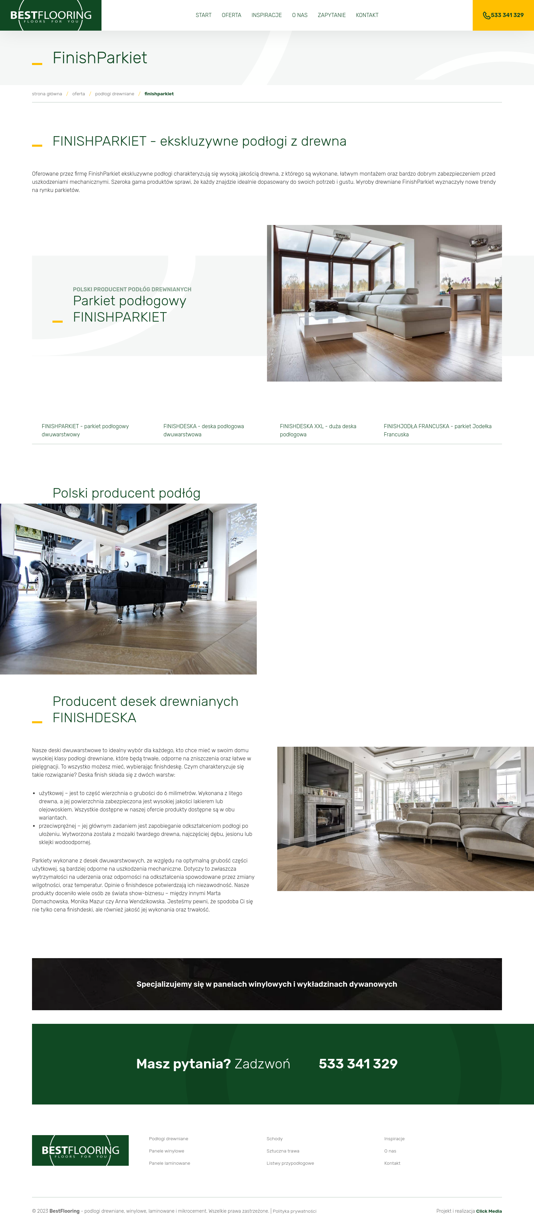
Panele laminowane (170, 1164)
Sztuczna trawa (283, 1152)
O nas (300, 15)
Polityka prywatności (295, 1212)
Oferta (231, 15)
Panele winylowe (167, 1152)
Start (204, 15)
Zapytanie (332, 15)
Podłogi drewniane (169, 1140)
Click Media (489, 1212)
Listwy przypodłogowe (291, 1164)
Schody (275, 1140)
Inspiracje (267, 15)
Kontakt (367, 15)
